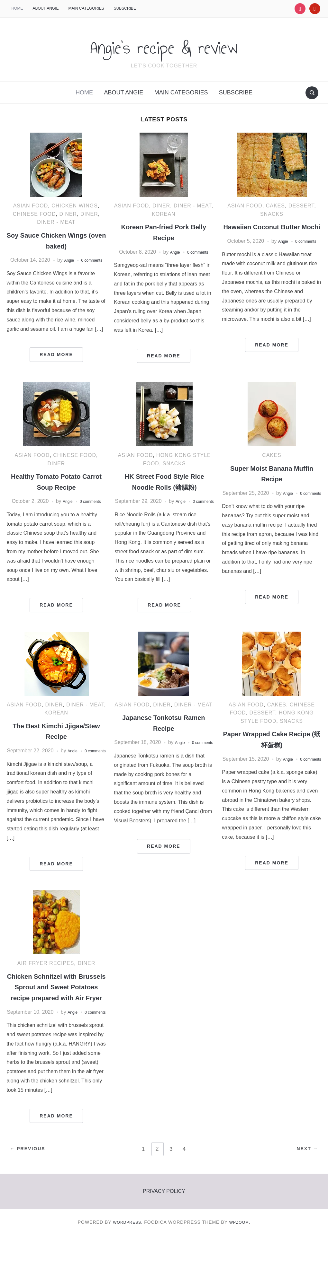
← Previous (31, 1192)
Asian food (30, 205)
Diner (89, 214)
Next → (303, 1192)
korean (164, 214)
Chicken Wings (74, 205)
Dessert (301, 205)
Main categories (86, 8)
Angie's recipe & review (164, 45)
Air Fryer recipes (45, 987)
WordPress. (126, 1264)
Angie (78, 260)
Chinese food (34, 214)
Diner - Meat (56, 222)
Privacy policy (164, 1233)
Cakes (275, 205)
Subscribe (125, 8)
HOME (17, 8)
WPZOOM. (242, 1264)
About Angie (45, 8)
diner (68, 214)
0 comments (199, 252)
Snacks (271, 214)
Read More (56, 362)
